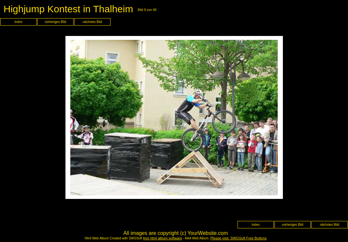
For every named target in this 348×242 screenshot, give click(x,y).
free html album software (162, 238)
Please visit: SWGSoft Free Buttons (238, 238)
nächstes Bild (92, 22)
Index (18, 22)
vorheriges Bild (55, 22)
